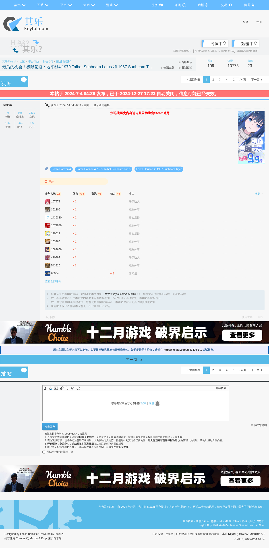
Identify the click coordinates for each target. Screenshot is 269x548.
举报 (260, 317)
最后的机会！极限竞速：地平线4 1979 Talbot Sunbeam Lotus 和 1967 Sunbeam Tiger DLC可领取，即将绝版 (78, 67)
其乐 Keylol (9, 61)
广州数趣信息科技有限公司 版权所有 (197, 534)
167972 (55, 201)
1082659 (56, 249)
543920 (55, 265)
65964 (54, 273)
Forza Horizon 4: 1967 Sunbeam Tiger (159, 169)
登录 (245, 22)
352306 (55, 209)
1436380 (56, 217)
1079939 (56, 225)
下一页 (255, 79)
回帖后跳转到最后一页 (57, 451)
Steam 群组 (240, 521)
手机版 (170, 534)
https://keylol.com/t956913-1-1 (123, 294)
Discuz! (59, 534)
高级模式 (221, 388)
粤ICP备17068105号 (250, 534)
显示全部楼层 (101, 105)
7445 (20, 123)
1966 (8, 123)
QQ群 (260, 521)
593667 (7, 105)
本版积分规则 (259, 425)
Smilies (78, 388)
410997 (55, 257)
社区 (22, 61)
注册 (259, 22)
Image (56, 388)
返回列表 (194, 79)
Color (50, 388)
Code (72, 388)
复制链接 (187, 67)
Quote (67, 388)
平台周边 (33, 61)
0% (20, 112)
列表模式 (188, 521)
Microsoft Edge (39, 538)
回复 (53, 317)
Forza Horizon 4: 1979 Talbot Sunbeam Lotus (103, 169)
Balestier (33, 534)
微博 (214, 521)
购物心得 (48, 61)
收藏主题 (168, 67)
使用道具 (247, 317)
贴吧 (252, 521)
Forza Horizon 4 (61, 169)
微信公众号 (202, 521)
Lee (22, 534)
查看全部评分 (53, 281)
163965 (55, 241)
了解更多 (177, 437)
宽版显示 (187, 62)
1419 (32, 112)
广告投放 (157, 534)
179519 (55, 233)
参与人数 (53, 194)
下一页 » (134, 359)
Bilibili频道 (225, 521)
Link (61, 388)
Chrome (20, 538)
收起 (258, 193)
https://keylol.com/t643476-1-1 (183, 349)
